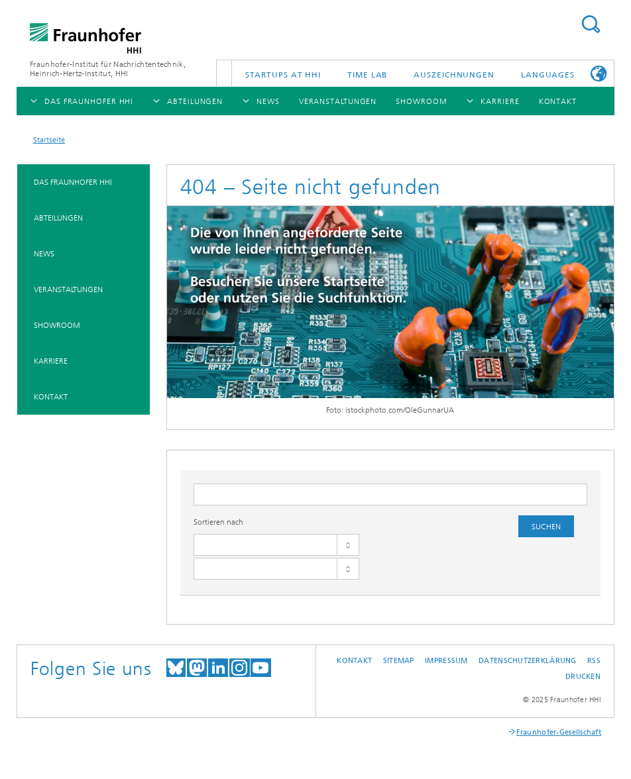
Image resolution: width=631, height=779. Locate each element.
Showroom (57, 325)
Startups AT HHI (283, 74)
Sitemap (398, 660)
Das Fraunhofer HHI (73, 182)
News (44, 253)
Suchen (590, 24)
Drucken (583, 676)
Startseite (49, 139)
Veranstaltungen (68, 289)
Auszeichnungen (454, 74)
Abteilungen (58, 218)
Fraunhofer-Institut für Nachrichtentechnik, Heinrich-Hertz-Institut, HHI (108, 69)
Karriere (51, 361)
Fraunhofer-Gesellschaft (558, 732)
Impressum (446, 660)
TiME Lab (367, 74)
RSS (594, 660)
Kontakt (51, 396)
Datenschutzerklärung (528, 660)
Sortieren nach (218, 522)
